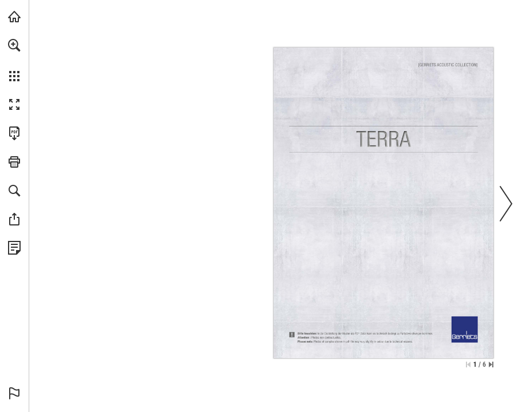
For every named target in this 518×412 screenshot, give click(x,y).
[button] (14, 45)
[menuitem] (14, 60)
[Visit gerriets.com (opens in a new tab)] (14, 16)
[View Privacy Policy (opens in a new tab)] (14, 247)
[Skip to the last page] (491, 364)
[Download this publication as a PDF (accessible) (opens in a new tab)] (14, 133)
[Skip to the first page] (468, 364)
